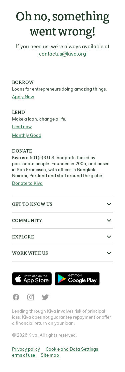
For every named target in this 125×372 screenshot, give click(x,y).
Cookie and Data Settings (72, 349)
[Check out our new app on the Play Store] (77, 278)
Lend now (22, 127)
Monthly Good (26, 135)
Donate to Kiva (27, 183)
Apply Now (23, 97)
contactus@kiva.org (62, 54)
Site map (50, 355)
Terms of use (22, 355)
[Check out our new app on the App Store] (33, 278)
